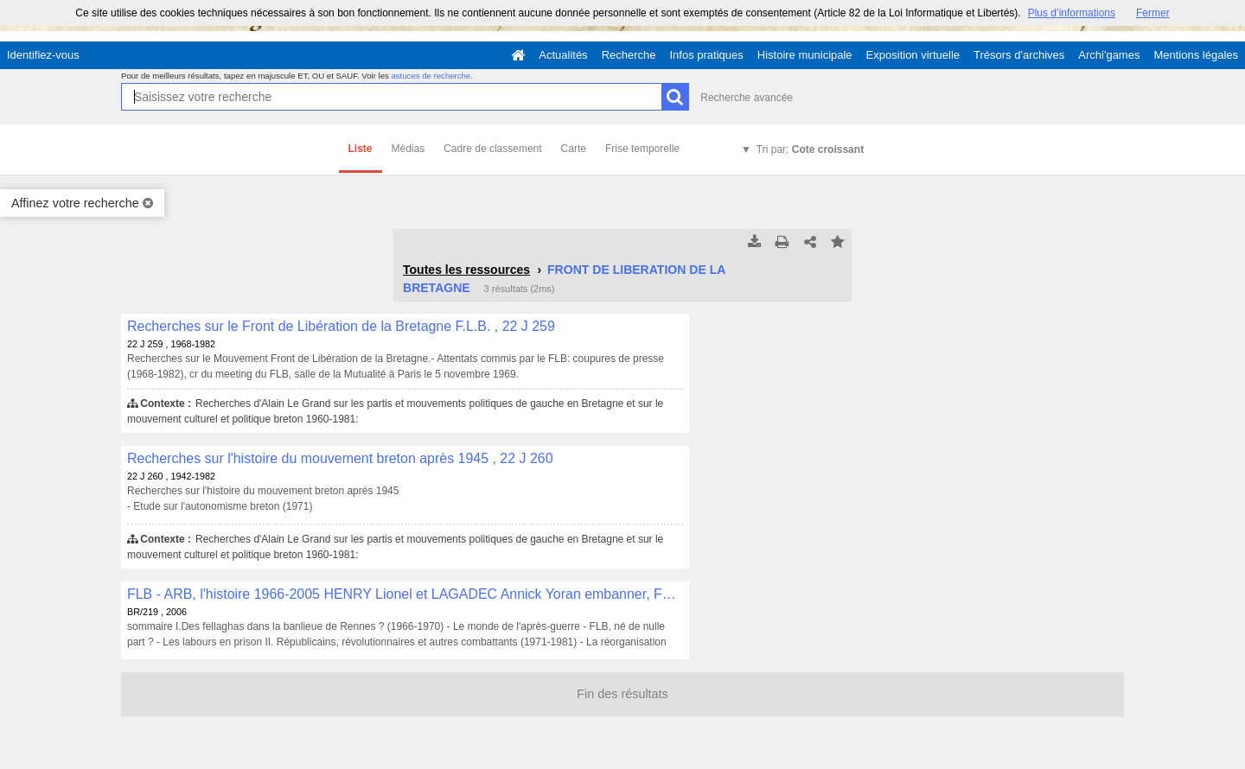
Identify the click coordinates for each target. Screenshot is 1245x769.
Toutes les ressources (466, 269)
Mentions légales (1195, 54)
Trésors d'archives (1019, 54)
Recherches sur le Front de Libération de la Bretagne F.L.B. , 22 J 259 (341, 326)
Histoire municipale (804, 54)
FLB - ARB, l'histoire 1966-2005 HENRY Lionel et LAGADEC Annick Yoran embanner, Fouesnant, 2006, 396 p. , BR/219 (405, 594)
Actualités (563, 54)
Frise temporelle (642, 149)
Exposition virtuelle (913, 54)
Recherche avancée (746, 98)
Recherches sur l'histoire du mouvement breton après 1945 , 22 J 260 (340, 458)
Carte (573, 149)
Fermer (1153, 13)
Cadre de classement (492, 149)
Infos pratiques (707, 54)
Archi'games (1109, 54)
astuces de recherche (430, 75)
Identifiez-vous (43, 54)
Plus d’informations (1071, 13)
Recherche (629, 54)
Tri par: (810, 149)
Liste (360, 149)
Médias (408, 149)
